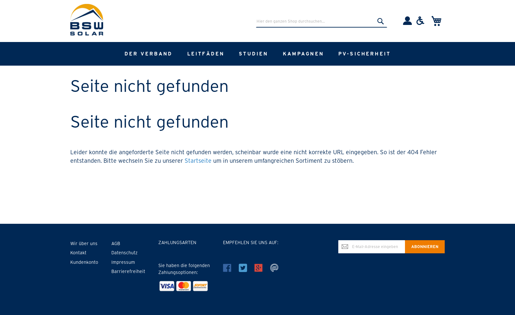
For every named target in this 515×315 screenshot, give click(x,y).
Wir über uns (84, 243)
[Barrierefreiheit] (420, 23)
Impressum (123, 262)
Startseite (198, 161)
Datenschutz (124, 252)
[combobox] (321, 21)
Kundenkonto (84, 262)
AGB (115, 243)
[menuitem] (149, 54)
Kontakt (78, 252)
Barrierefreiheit (128, 271)
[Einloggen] (407, 23)
